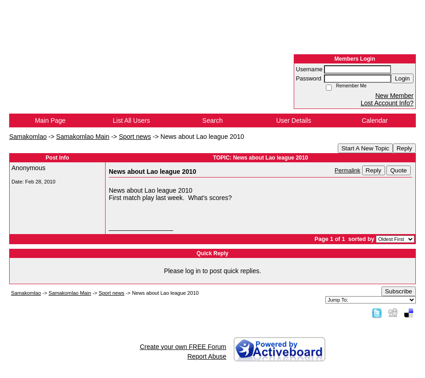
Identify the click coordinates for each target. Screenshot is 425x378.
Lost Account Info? (387, 103)
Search (212, 120)
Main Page (50, 120)
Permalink (347, 170)
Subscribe (398, 291)
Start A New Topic (365, 148)
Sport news (135, 136)
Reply (404, 148)
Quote (398, 170)
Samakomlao (28, 136)
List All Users (131, 120)
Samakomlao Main (82, 136)
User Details (293, 120)
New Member (394, 95)
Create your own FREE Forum (183, 346)
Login (402, 78)
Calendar (375, 120)
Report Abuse (206, 356)
